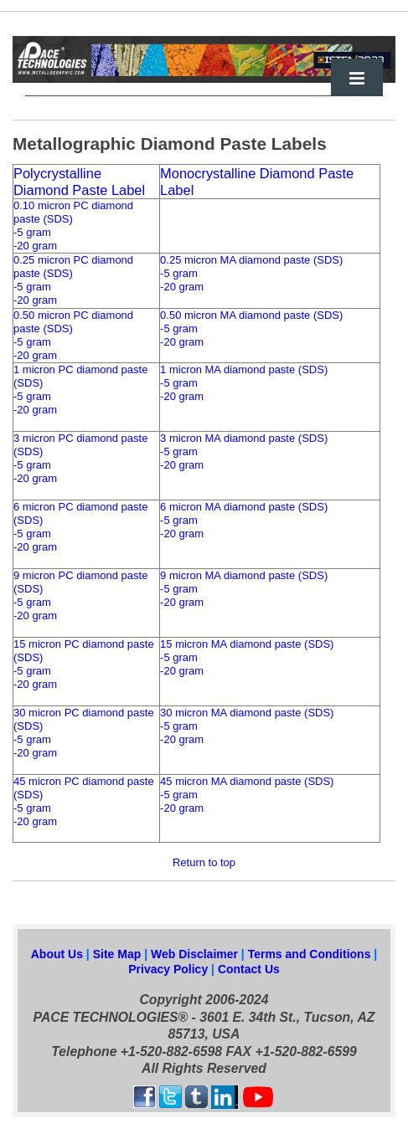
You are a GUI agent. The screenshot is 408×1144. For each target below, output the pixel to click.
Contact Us (249, 969)
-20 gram (35, 245)
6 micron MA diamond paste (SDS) (244, 506)
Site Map (117, 954)
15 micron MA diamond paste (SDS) (246, 644)
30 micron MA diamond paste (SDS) (246, 712)
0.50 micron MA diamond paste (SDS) (251, 315)
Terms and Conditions (311, 954)
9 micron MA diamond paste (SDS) (244, 575)
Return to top (204, 862)
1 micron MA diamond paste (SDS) (244, 369)
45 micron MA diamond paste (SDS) (246, 781)
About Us (57, 954)
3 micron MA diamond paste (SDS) (244, 438)
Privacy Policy (169, 969)
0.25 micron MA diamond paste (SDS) (251, 260)
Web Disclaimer (196, 954)
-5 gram (32, 232)
